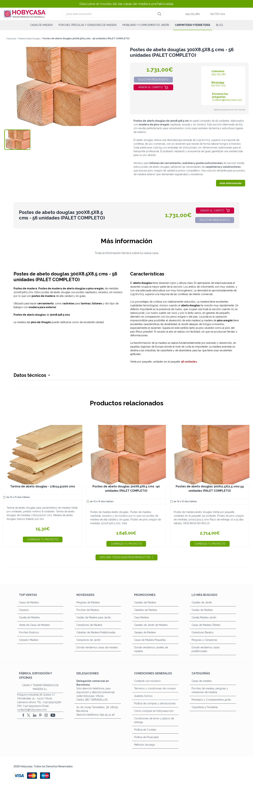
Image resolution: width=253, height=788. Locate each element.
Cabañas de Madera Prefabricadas (96, 632)
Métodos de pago (144, 744)
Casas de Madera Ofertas (206, 625)
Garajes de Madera (145, 632)
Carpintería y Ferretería (192, 25)
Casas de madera (41, 25)
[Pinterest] (40, 715)
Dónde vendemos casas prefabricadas (206, 649)
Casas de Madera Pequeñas (150, 639)
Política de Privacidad (146, 737)
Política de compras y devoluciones (155, 703)
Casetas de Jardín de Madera (150, 625)
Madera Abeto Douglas (29, 38)
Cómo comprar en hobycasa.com (154, 711)
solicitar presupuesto (153, 79)
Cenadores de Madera (89, 625)
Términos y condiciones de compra (155, 688)
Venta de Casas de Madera (34, 625)
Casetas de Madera (145, 602)
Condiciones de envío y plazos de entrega (154, 720)
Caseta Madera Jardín (204, 617)
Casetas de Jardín (202, 602)
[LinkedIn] (34, 715)
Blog (219, 25)
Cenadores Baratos (203, 632)
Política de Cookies (145, 729)
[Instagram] (46, 715)
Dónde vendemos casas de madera (97, 647)
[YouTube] (53, 715)
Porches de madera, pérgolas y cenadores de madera (210, 690)
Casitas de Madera (202, 610)
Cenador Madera (28, 639)
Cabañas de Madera (145, 610)
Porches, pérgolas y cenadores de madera (88, 25)
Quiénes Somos (143, 696)
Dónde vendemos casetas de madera (151, 649)
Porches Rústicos (29, 632)
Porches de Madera (87, 610)
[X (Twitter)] (28, 715)
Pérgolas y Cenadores (204, 639)
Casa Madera (141, 617)
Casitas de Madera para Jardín (93, 617)
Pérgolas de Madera (88, 602)
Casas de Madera (29, 602)
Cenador (24, 610)
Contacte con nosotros (147, 681)
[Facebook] (23, 715)
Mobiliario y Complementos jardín (145, 25)
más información (231, 183)
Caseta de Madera (29, 617)
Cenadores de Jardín (88, 639)
